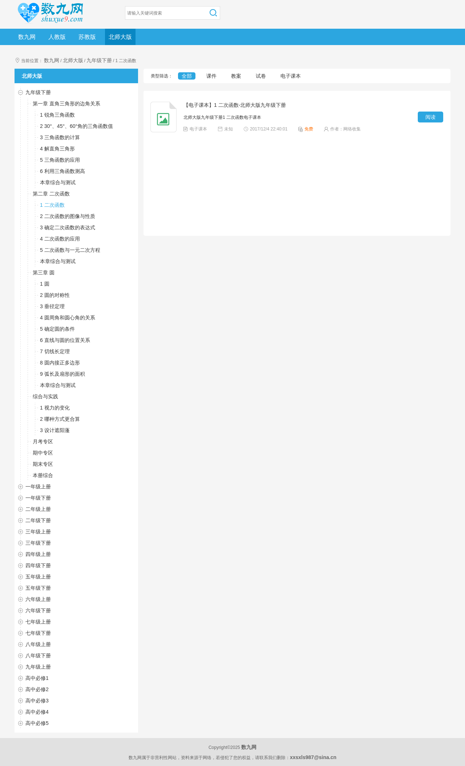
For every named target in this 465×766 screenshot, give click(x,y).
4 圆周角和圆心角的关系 (67, 317)
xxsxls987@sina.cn (313, 757)
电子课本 (290, 76)
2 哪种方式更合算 (60, 419)
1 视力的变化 (55, 408)
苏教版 (87, 37)
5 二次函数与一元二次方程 (70, 250)
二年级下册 (38, 520)
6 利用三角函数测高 (62, 171)
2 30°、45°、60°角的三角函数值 (76, 126)
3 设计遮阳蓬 (55, 430)
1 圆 (44, 284)
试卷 (261, 76)
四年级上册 (38, 554)
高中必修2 (37, 689)
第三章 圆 (43, 272)
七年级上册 (38, 622)
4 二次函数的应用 (60, 239)
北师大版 (120, 37)
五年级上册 (38, 577)
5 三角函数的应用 (60, 160)
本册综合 (43, 475)
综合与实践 (45, 396)
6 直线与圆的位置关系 (65, 340)
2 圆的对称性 (55, 295)
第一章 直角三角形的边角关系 (66, 103)
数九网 (27, 37)
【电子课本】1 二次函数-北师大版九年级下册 (234, 105)
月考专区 (43, 441)
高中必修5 (37, 723)
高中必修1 (37, 678)
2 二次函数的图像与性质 (67, 216)
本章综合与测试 (58, 182)
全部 (187, 76)
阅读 (430, 117)
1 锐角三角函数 (57, 115)
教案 (236, 76)
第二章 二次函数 (51, 194)
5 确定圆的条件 (57, 329)
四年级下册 (38, 565)
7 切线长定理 (55, 351)
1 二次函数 (52, 205)
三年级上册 (38, 532)
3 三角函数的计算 (60, 137)
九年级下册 (99, 60)
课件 (211, 76)
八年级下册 (38, 655)
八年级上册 (38, 644)
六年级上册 (38, 599)
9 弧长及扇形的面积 (62, 374)
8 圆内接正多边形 (60, 363)
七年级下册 (38, 633)
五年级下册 (38, 588)
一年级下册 (38, 498)
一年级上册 (38, 486)
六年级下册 (38, 610)
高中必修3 (37, 700)
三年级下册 (38, 543)
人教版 (57, 37)
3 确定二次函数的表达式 (67, 227)
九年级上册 (38, 667)
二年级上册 (38, 509)
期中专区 (43, 453)
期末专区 (43, 464)
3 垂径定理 (52, 306)
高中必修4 (37, 712)
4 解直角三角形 (57, 149)
